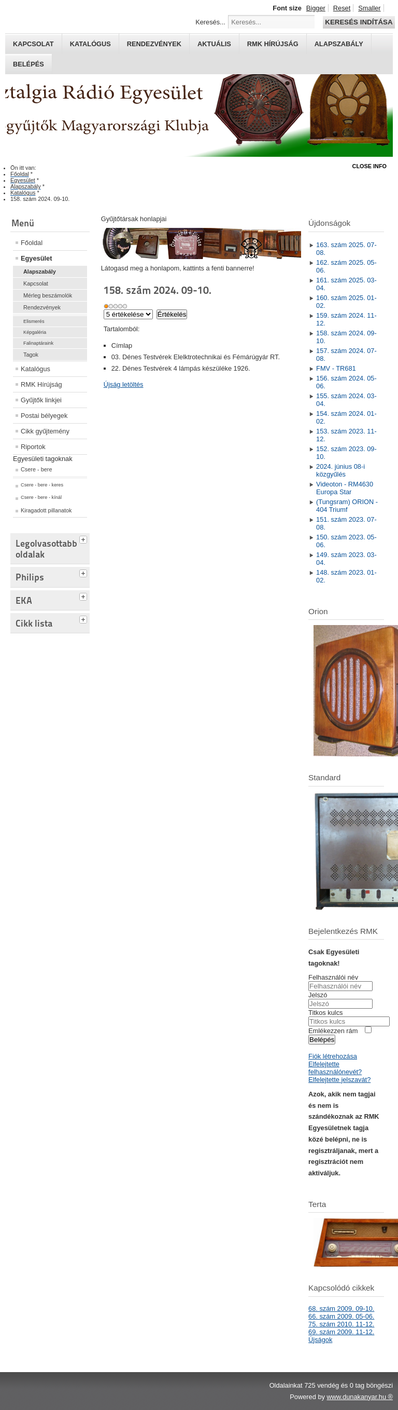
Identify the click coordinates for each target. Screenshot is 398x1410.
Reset (341, 8)
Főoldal (31, 243)
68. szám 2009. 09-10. (341, 1308)
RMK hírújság (272, 44)
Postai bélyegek (44, 415)
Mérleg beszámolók (47, 295)
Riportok (33, 447)
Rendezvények (154, 44)
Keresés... (210, 22)
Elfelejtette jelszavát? (339, 1079)
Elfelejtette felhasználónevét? (335, 1068)
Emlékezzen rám (333, 1031)
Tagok (30, 354)
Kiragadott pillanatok (46, 510)
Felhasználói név (333, 977)
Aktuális (214, 44)
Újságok (320, 1340)
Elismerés (34, 321)
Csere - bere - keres (42, 484)
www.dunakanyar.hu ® (359, 1397)
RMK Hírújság (41, 384)
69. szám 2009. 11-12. (341, 1332)
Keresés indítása (358, 22)
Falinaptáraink (38, 343)
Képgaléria (34, 332)
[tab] (84, 538)
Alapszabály (339, 44)
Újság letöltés (124, 384)
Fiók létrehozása (332, 1056)
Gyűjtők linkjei (41, 400)
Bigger (315, 8)
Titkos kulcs (325, 1012)
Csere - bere (36, 469)
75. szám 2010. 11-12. (341, 1324)
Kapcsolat (33, 44)
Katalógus (90, 44)
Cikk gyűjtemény (45, 431)
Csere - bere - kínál (41, 497)
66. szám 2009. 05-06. (341, 1316)
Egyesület (36, 258)
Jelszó (317, 995)
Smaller (369, 8)
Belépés (28, 64)
